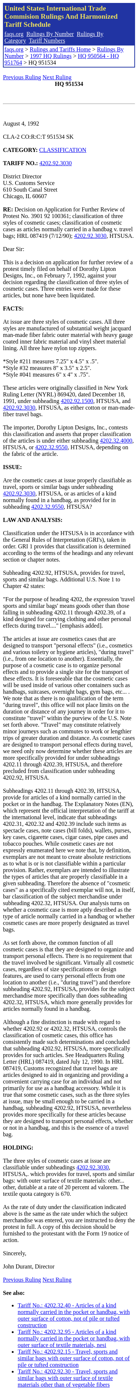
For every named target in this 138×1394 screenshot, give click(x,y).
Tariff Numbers (47, 40)
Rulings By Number (50, 34)
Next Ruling (57, 77)
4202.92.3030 (55, 163)
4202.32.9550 (51, 447)
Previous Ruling (22, 77)
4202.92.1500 (77, 401)
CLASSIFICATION (62, 150)
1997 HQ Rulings (50, 56)
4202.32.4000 (116, 441)
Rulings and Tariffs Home (60, 49)
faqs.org (14, 34)
